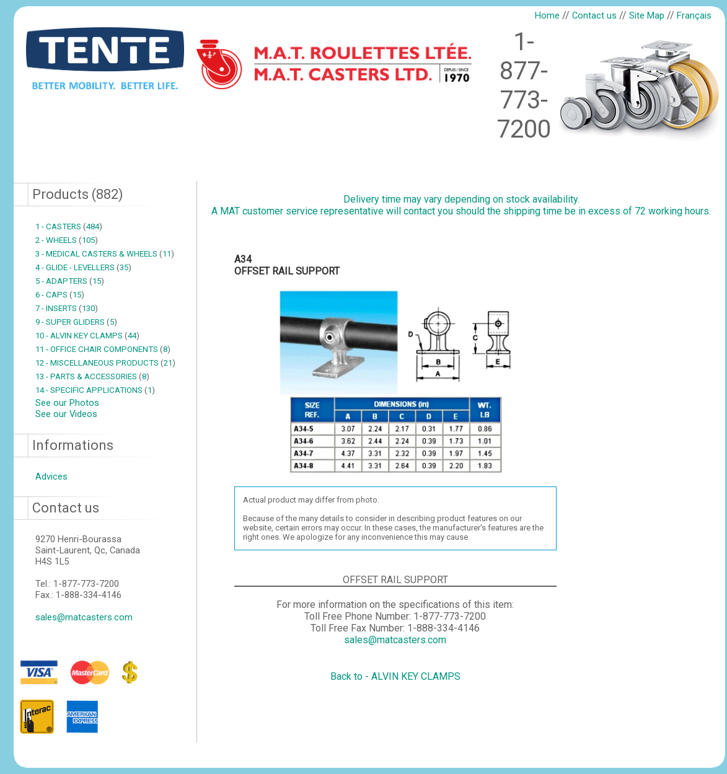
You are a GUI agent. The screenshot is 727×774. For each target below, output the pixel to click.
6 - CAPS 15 (59, 294)
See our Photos (67, 402)
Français (694, 15)
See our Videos (66, 414)
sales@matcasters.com (84, 617)
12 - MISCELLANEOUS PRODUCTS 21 (105, 362)
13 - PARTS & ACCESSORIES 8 (92, 376)
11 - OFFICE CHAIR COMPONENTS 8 (102, 349)
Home (547, 15)
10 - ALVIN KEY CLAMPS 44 (87, 335)
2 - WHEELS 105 (66, 240)
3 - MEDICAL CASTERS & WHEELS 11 (104, 253)
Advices (51, 476)
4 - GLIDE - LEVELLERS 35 (83, 267)
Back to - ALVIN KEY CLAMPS (395, 676)
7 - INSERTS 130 (66, 308)
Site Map (646, 15)
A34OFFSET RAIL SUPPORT (287, 265)
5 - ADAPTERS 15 (69, 281)
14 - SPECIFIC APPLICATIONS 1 (95, 390)
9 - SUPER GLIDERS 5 (76, 322)
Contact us (594, 15)
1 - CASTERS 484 (68, 226)
